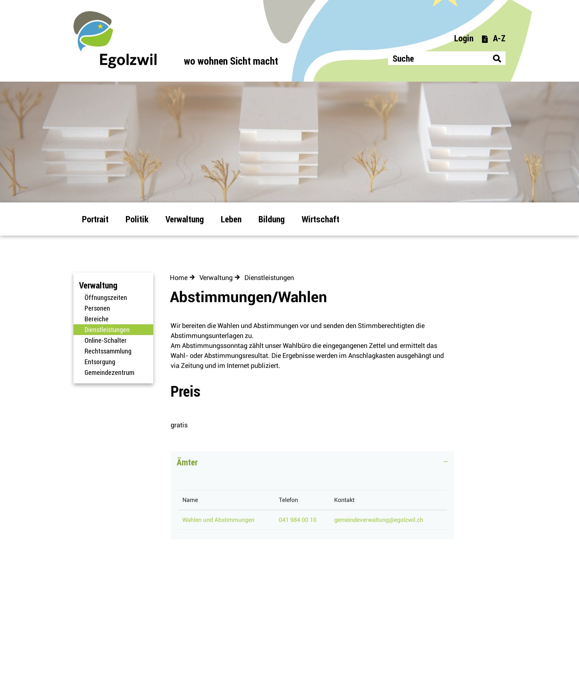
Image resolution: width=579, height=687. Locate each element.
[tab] (312, 466)
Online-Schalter (106, 340)
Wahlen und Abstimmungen (218, 519)
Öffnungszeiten (106, 297)
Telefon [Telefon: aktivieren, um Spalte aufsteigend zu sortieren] (288, 499)
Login (463, 38)
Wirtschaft (320, 219)
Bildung (271, 219)
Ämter (187, 462)
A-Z (493, 38)
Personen (97, 308)
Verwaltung (184, 219)
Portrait (95, 219)
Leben (231, 219)
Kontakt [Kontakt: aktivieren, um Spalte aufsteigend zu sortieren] (344, 499)
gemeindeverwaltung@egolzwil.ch (378, 519)
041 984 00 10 (297, 519)
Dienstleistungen (119, 329)
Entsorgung (100, 361)
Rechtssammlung (108, 350)
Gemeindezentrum (109, 372)
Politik (137, 219)
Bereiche (97, 318)
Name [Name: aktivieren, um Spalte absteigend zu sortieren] (190, 499)
